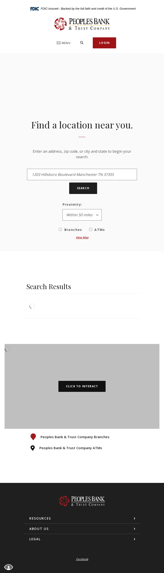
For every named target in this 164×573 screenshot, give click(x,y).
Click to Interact (82, 386)
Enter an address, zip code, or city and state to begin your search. (82, 154)
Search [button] (83, 188)
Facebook (82, 559)
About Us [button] (39, 528)
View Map (82, 237)
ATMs (97, 229)
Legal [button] (35, 539)
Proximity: (72, 204)
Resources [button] (40, 518)
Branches (70, 229)
